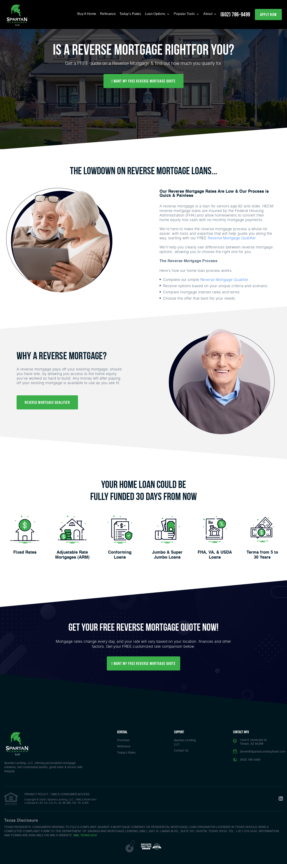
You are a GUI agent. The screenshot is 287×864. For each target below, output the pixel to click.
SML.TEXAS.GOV (85, 835)
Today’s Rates (130, 14)
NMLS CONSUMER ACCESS (70, 794)
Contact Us (181, 750)
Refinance (108, 14)
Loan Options (155, 14)
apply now (268, 14)
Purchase (123, 740)
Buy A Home (86, 14)
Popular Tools (185, 14)
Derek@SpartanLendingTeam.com (262, 751)
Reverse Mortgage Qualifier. (232, 238)
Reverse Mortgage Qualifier (224, 279)
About (208, 14)
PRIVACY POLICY (36, 794)
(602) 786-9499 (235, 14)
